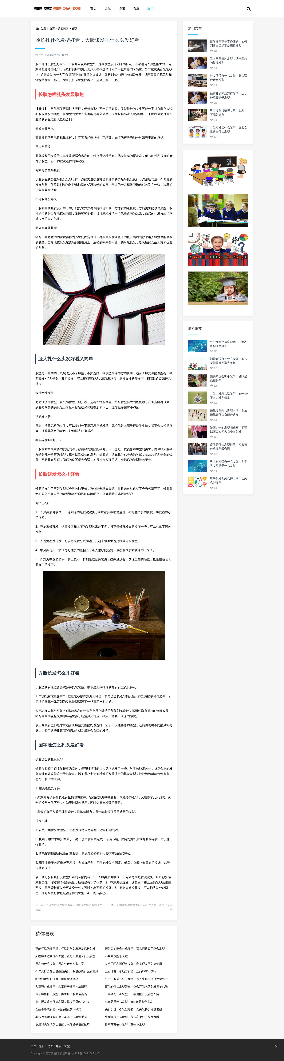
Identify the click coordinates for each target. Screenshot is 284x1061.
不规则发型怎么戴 (116, 956)
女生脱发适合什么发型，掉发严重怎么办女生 (64, 1001)
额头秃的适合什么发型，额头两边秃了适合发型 (135, 948)
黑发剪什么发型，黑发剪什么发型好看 (59, 963)
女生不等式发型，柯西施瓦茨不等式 (58, 1009)
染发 (108, 8)
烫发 (122, 8)
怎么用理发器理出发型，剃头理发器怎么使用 (133, 963)
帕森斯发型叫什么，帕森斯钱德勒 (56, 978)
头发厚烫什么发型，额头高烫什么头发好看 (132, 1016)
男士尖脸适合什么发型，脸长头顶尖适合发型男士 (136, 978)
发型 (150, 8)
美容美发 (63, 28)
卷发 (136, 8)
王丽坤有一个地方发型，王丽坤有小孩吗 (130, 971)
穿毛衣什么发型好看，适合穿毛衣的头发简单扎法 (136, 986)
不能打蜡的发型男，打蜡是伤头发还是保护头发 (65, 948)
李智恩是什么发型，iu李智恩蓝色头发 (129, 1001)
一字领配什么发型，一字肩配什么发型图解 (132, 994)
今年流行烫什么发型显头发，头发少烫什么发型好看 (66, 972)
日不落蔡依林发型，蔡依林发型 (125, 1024)
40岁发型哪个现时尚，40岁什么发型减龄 (61, 1016)
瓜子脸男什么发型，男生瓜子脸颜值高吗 (61, 994)
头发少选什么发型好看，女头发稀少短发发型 (133, 1009)
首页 (93, 8)
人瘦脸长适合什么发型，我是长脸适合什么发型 (65, 956)
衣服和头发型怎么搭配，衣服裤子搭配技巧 (62, 1024)
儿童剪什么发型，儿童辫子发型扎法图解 (61, 986)
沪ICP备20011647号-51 (86, 1053)
